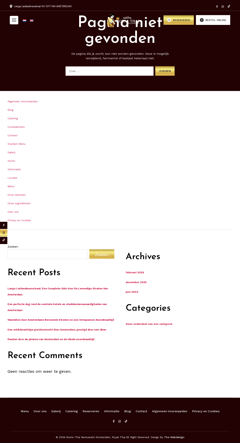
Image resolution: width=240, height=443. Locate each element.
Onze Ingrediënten (19, 203)
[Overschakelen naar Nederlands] (24, 21)
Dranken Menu (16, 143)
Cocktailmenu (16, 126)
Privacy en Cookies (19, 220)
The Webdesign (174, 437)
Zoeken (13, 246)
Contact (13, 135)
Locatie (12, 177)
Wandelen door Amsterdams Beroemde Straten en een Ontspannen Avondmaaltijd (61, 319)
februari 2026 (135, 272)
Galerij (11, 152)
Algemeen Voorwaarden (23, 101)
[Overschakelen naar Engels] (31, 21)
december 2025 (136, 282)
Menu (11, 186)
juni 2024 (132, 291)
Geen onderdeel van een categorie (149, 323)
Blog (10, 109)
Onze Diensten (17, 194)
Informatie (14, 169)
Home (11, 160)
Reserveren (91, 411)
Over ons (13, 211)
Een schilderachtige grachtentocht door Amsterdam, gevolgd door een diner (57, 329)
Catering (13, 118)
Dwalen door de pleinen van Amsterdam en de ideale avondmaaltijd (51, 339)
